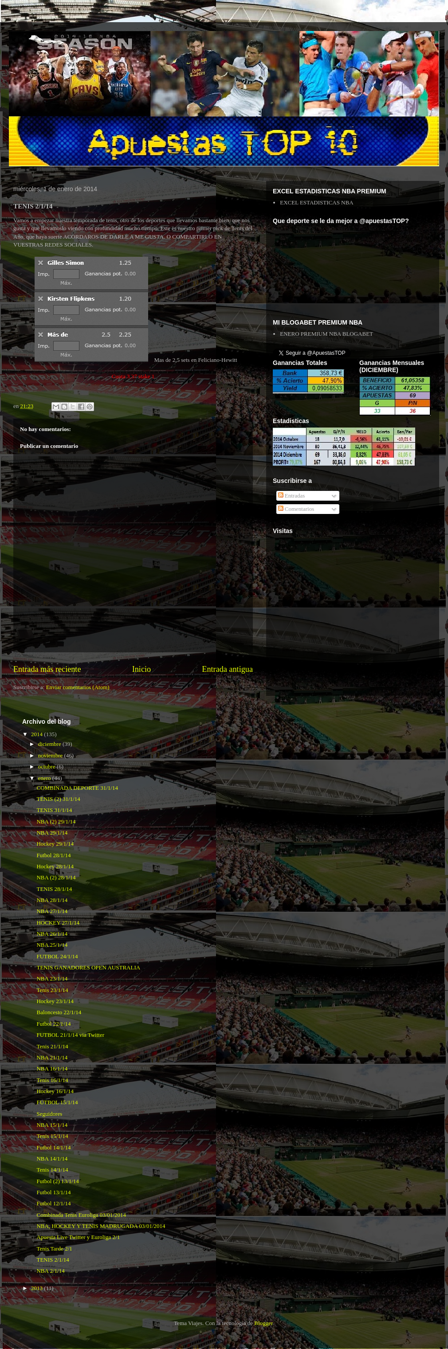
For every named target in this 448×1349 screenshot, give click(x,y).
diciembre (50, 744)
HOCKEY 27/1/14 (57, 922)
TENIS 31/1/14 (54, 810)
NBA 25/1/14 (51, 944)
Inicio (141, 669)
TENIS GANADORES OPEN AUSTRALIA (88, 967)
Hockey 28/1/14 (54, 866)
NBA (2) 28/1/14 (55, 877)
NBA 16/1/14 (51, 1068)
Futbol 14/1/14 (53, 1147)
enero (45, 778)
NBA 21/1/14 (51, 1057)
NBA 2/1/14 (50, 1270)
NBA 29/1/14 (51, 832)
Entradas (291, 495)
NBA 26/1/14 (51, 933)
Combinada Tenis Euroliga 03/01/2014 (81, 1215)
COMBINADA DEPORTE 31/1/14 (77, 787)
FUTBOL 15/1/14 (57, 1102)
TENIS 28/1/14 (54, 889)
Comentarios (296, 509)
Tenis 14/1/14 (52, 1169)
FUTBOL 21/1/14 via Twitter (70, 1034)
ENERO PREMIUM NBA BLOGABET (326, 333)
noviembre (51, 755)
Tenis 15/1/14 (52, 1136)
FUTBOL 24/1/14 (57, 956)
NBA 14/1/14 (51, 1158)
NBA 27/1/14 (51, 911)
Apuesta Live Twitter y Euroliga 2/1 (78, 1237)
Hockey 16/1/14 (54, 1091)
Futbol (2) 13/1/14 (57, 1181)
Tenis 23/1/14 (52, 990)
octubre (47, 766)
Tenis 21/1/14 (52, 1046)
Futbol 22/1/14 (53, 1023)
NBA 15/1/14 (51, 1125)
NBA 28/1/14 (51, 900)
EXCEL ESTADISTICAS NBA (316, 202)
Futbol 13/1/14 (53, 1192)
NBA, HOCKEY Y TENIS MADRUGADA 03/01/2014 (100, 1226)
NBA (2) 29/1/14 (55, 821)
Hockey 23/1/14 (54, 1001)
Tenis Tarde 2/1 (54, 1248)
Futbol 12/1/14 (53, 1203)
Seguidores (49, 1113)
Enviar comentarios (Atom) (78, 687)
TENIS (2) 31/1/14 (58, 799)
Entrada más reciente (47, 669)
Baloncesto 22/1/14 (58, 1012)
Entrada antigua (227, 669)
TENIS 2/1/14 (52, 1259)
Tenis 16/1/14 (52, 1080)
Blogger (263, 1323)
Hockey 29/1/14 (54, 843)
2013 (37, 1288)
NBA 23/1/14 (51, 978)
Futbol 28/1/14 (53, 855)
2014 (37, 734)
